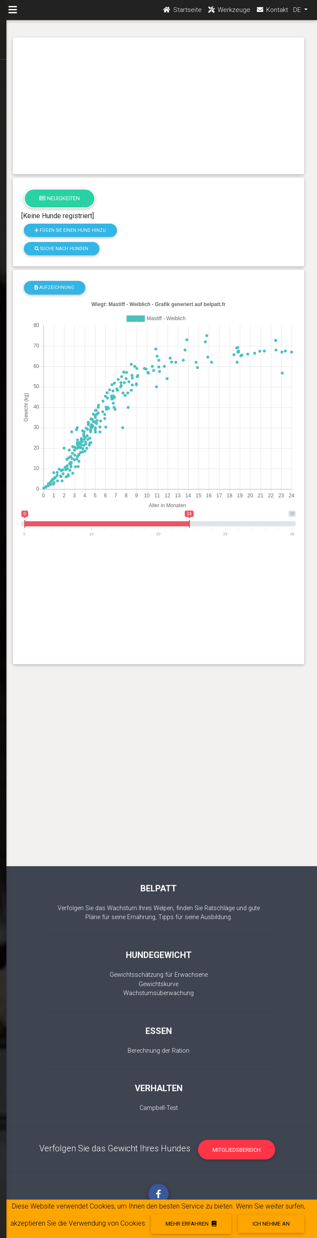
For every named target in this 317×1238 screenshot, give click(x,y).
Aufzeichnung (54, 287)
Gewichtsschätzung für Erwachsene (159, 974)
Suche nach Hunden (61, 248)
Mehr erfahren (191, 1223)
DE (297, 13)
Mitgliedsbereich (236, 1150)
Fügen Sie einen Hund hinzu (70, 230)
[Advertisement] (158, 106)
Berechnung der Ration (158, 1050)
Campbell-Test (159, 1108)
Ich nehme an (271, 1223)
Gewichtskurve (158, 984)
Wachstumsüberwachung (158, 993)
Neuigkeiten (59, 198)
